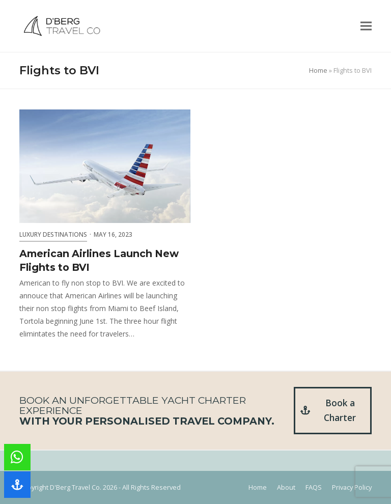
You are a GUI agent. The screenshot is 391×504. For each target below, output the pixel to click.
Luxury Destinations (53, 234)
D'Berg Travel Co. (75, 487)
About (286, 487)
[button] (366, 26)
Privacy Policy (352, 487)
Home (318, 70)
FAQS (313, 487)
